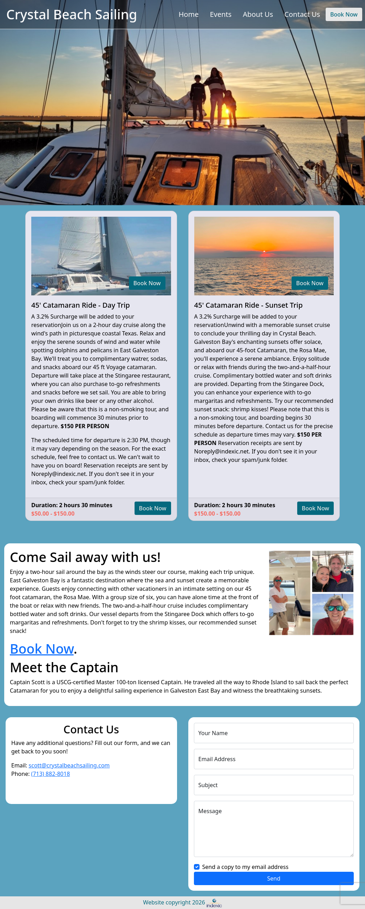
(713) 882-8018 (50, 774)
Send (273, 878)
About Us (258, 14)
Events (221, 14)
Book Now (344, 14)
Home (189, 14)
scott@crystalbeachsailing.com (69, 765)
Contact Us (302, 14)
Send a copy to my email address (245, 867)
